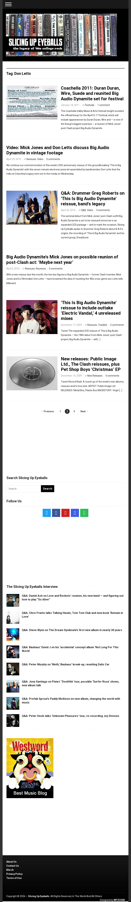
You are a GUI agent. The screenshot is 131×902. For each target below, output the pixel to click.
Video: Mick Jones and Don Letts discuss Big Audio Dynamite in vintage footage (57, 150)
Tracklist (102, 325)
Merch (10, 870)
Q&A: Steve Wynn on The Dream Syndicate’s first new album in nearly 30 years (72, 630)
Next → (85, 411)
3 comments (103, 210)
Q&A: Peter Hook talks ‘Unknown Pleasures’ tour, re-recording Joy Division (70, 716)
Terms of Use (14, 878)
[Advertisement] (65, 441)
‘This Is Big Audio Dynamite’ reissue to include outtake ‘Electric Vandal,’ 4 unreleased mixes (91, 310)
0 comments (53, 159)
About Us (11, 861)
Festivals (89, 105)
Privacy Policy (14, 874)
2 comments (117, 325)
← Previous (47, 411)
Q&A (83, 210)
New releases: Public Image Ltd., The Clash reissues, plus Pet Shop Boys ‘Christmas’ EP (91, 364)
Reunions (41, 268)
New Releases (95, 375)
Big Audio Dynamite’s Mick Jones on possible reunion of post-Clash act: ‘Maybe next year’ (62, 259)
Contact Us (12, 865)
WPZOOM (119, 900)
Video (40, 159)
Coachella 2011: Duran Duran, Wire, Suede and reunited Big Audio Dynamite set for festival (92, 93)
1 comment (103, 105)
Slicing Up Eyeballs (38, 896)
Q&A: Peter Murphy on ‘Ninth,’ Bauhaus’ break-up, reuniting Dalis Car (66, 664)
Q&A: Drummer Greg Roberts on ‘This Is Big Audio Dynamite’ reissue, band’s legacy (93, 198)
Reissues (31, 159)
